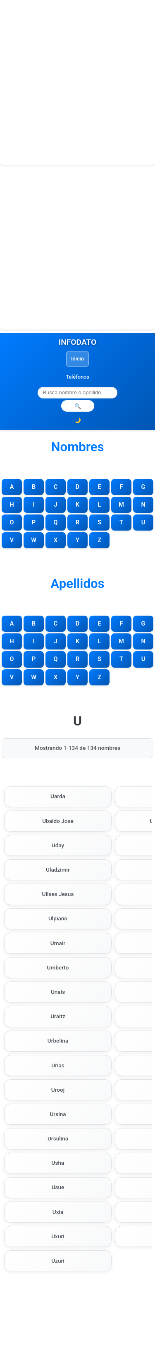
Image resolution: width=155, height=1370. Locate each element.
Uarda (57, 796)
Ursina (58, 1114)
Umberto (58, 967)
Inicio (77, 359)
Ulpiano (57, 918)
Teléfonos (77, 377)
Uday (58, 845)
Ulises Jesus (58, 894)
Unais (58, 991)
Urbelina (58, 1040)
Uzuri (57, 1260)
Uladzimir (58, 869)
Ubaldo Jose (58, 821)
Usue (58, 1187)
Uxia (58, 1212)
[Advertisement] (77, 84)
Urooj (57, 1089)
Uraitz (57, 1016)
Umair (57, 943)
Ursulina (58, 1138)
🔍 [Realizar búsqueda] (77, 406)
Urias (57, 1065)
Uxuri (57, 1236)
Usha (58, 1162)
